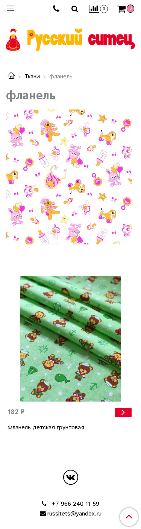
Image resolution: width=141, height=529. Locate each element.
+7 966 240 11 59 (74, 504)
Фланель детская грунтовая (46, 427)
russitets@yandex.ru (74, 514)
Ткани (32, 76)
